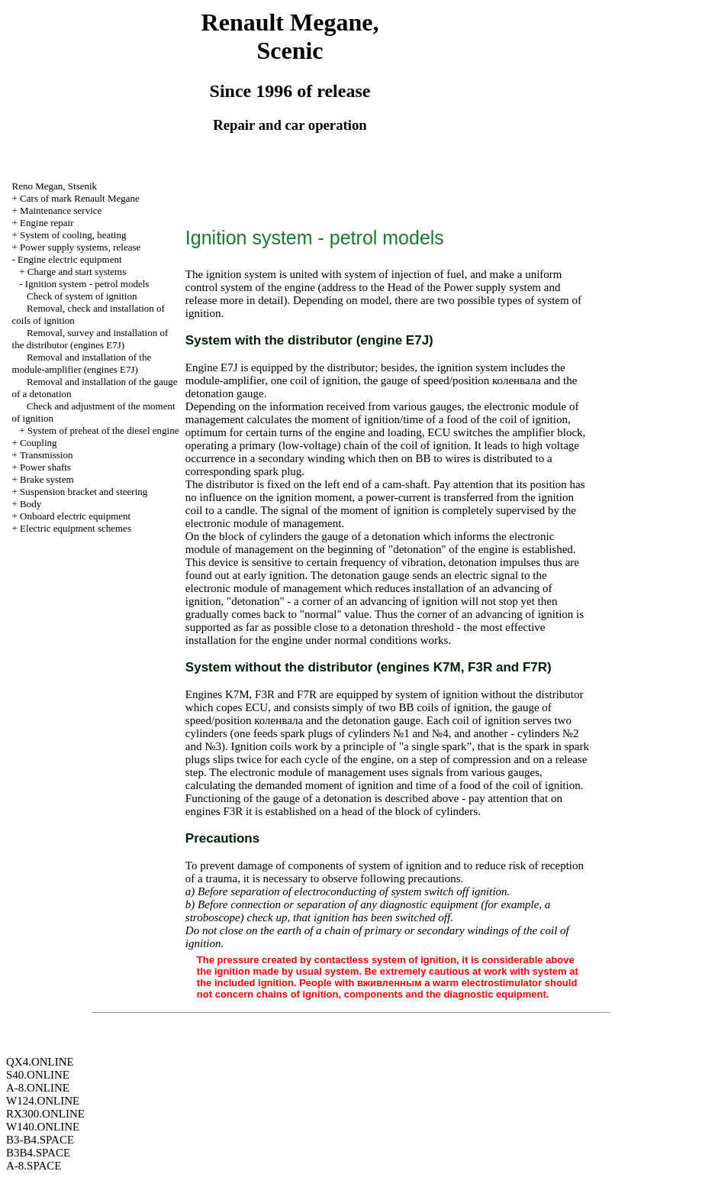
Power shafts (45, 467)
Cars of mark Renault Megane (80, 198)
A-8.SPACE (33, 1166)
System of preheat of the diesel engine (103, 430)
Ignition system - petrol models (87, 284)
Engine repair (46, 222)
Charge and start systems (76, 271)
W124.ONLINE (42, 1101)
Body (30, 504)
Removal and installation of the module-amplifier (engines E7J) (82, 363)
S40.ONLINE (37, 1075)
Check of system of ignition (82, 296)
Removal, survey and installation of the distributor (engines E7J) (90, 339)
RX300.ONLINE (45, 1114)
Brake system (46, 479)
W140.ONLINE (42, 1127)
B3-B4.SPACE (40, 1140)
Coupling (38, 442)
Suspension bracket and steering (83, 491)
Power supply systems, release (80, 247)
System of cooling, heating (73, 235)
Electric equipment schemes (75, 528)
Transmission (46, 455)
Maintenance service (60, 210)
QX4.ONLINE (40, 1062)
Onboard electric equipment (75, 516)
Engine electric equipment (69, 259)
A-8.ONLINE (37, 1088)
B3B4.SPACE (38, 1153)
